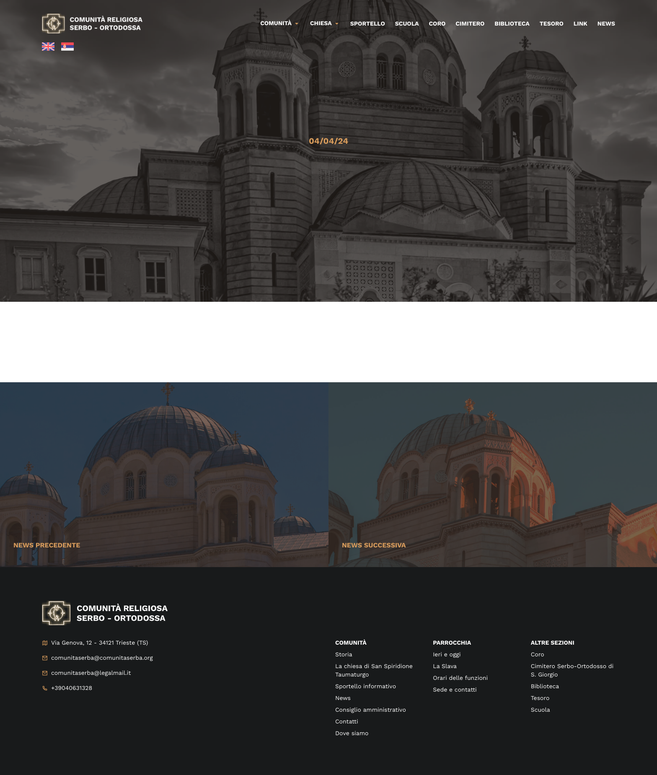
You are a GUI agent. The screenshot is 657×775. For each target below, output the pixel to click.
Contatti (346, 721)
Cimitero (469, 24)
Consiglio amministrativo (370, 710)
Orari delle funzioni (460, 678)
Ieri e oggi (446, 654)
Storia (343, 654)
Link (580, 24)
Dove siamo (351, 733)
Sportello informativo (365, 686)
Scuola (407, 24)
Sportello (367, 24)
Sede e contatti (454, 690)
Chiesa (321, 23)
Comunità (276, 23)
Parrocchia (452, 643)
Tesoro (552, 24)
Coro (437, 24)
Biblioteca (511, 24)
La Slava (445, 666)
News (606, 24)
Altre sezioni (552, 643)
